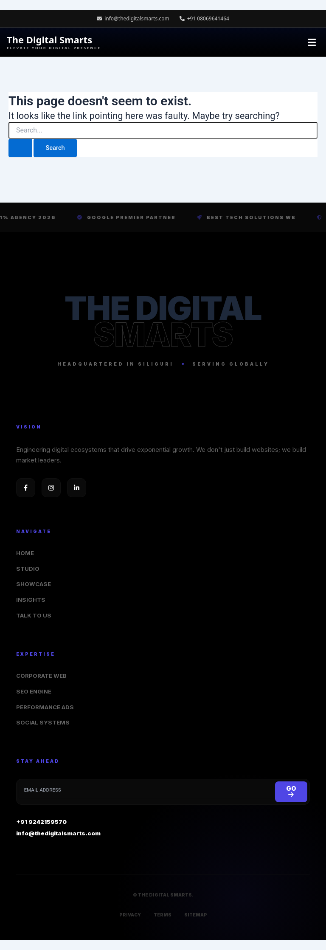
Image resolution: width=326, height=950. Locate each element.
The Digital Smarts (54, 42)
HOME (25, 553)
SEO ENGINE (33, 691)
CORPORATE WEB (41, 675)
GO (291, 791)
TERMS (162, 914)
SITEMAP (195, 914)
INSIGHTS (30, 599)
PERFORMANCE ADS (45, 707)
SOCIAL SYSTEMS (43, 722)
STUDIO (27, 568)
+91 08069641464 (204, 18)
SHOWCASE (33, 584)
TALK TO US (33, 615)
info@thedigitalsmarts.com (133, 18)
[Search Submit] (20, 148)
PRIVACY (130, 914)
